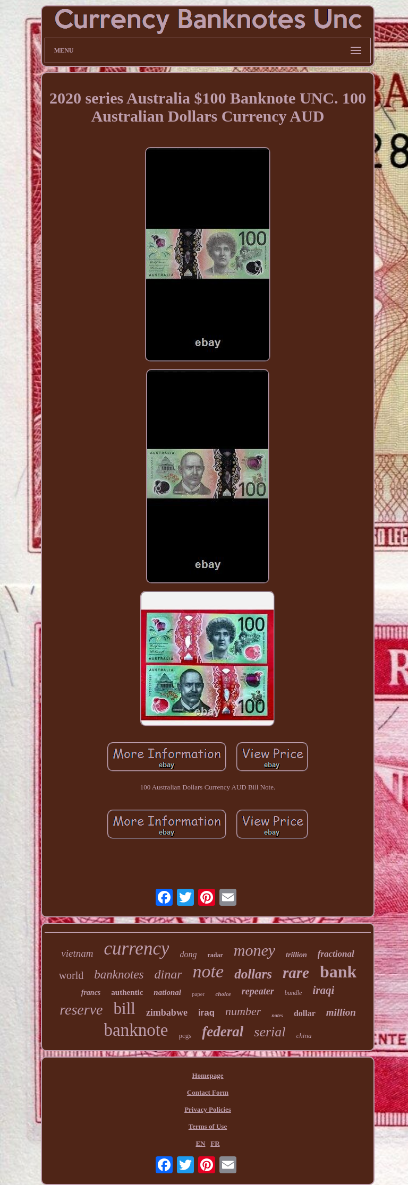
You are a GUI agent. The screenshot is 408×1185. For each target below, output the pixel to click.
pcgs (185, 1036)
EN (200, 1143)
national (167, 992)
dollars (253, 974)
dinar (168, 974)
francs (91, 993)
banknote (136, 1030)
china (304, 1036)
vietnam (77, 953)
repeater (258, 991)
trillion (296, 955)
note (208, 971)
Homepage (207, 1075)
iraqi (323, 990)
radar (215, 955)
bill (124, 1008)
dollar (305, 1013)
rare (296, 972)
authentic (127, 992)
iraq (206, 1013)
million (341, 1012)
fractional (336, 954)
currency (136, 948)
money (254, 950)
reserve (81, 1009)
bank (338, 971)
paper (198, 994)
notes (277, 1015)
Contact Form (207, 1092)
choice (223, 994)
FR (214, 1143)
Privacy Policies (207, 1109)
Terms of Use (208, 1126)
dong (188, 954)
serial (269, 1032)
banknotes (118, 974)
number (243, 1011)
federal (222, 1032)
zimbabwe (167, 1012)
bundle (293, 993)
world (71, 975)
